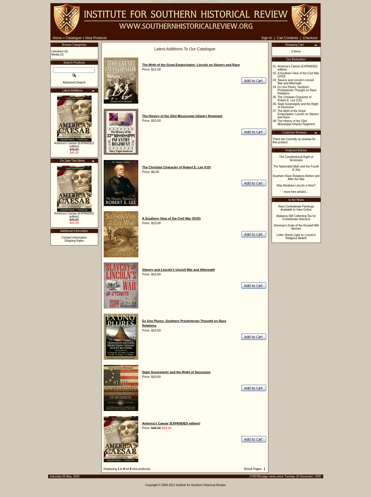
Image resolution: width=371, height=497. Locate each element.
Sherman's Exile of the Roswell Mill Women (296, 227)
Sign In (266, 38)
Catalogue (74, 38)
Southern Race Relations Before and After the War (296, 177)
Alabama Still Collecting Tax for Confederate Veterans (296, 217)
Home (57, 38)
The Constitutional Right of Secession (296, 158)
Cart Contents (287, 38)
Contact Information (74, 237)
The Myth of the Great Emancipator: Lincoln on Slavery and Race (298, 114)
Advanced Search (74, 82)
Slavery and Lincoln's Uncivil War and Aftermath (295, 82)
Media (55, 54)
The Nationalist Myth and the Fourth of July (296, 168)
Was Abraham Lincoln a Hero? (296, 185)
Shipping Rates (74, 240)
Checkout (310, 38)
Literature (58, 51)
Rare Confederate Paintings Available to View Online (296, 208)
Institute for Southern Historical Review (201, 485)
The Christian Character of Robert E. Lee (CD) (294, 99)
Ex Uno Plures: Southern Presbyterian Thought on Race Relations (296, 90)
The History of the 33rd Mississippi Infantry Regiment (296, 122)
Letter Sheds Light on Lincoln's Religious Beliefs (296, 236)
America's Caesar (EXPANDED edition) (74, 145)
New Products (96, 38)
